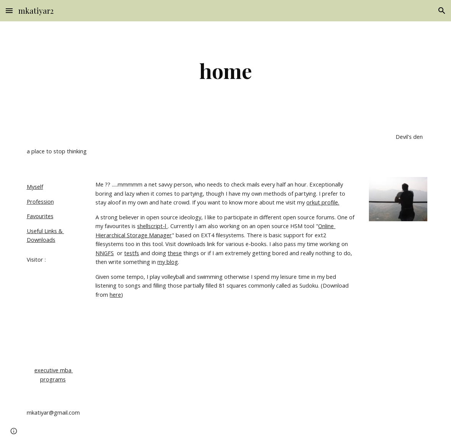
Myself (35, 186)
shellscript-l (152, 226)
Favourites (40, 216)
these (175, 253)
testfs (131, 253)
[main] (226, 71)
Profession (40, 201)
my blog (167, 261)
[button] (9, 10)
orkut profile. (322, 202)
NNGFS (104, 253)
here (115, 294)
